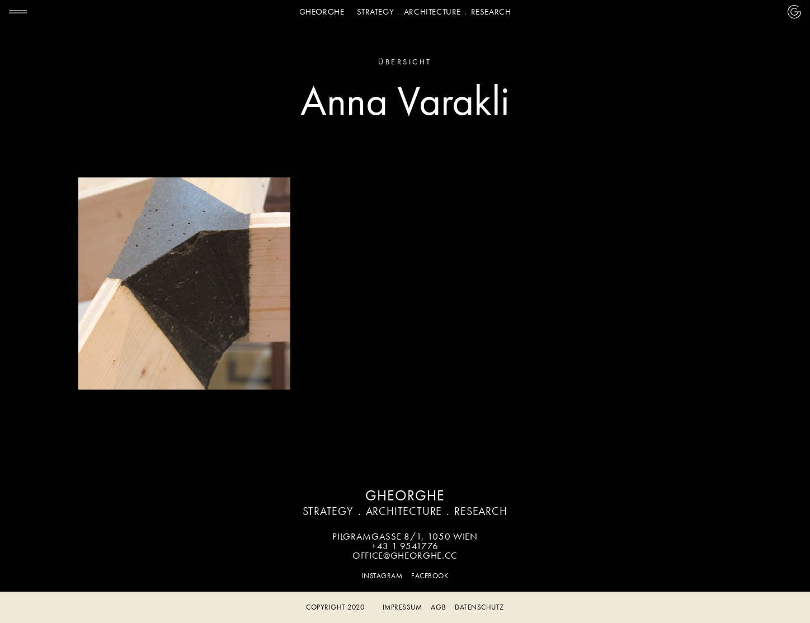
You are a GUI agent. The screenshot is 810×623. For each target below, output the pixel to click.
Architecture (432, 11)
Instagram (382, 575)
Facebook (429, 575)
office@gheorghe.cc (405, 555)
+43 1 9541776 (405, 546)
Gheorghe (322, 11)
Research (491, 11)
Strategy (375, 11)
